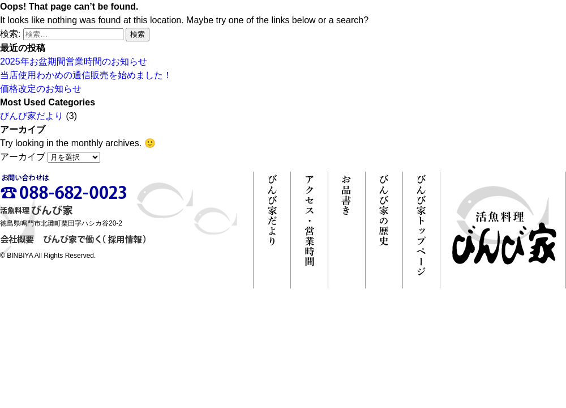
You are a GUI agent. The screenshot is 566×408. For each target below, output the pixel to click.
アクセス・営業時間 (309, 230)
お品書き (346, 230)
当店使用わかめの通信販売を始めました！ (86, 75)
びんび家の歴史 (384, 230)
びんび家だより (31, 116)
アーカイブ (22, 157)
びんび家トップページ (421, 230)
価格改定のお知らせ (41, 89)
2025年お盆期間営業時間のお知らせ (73, 61)
